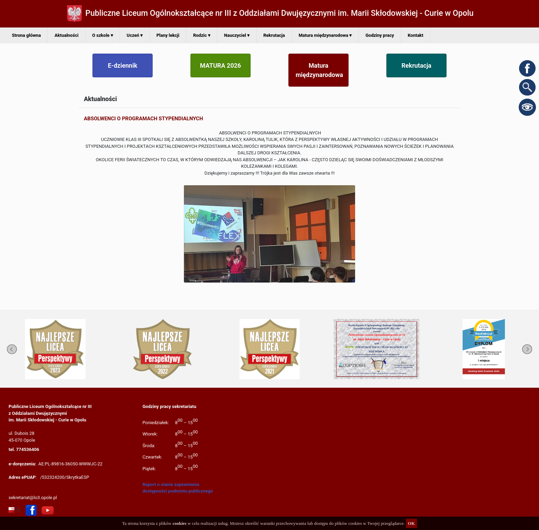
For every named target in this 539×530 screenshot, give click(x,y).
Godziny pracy (379, 35)
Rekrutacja (274, 35)
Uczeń (135, 35)
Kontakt (415, 35)
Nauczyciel (237, 35)
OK (411, 523)
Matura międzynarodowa (325, 35)
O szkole (102, 35)
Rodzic (201, 35)
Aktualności (66, 35)
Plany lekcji (167, 35)
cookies (179, 523)
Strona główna (26, 35)
